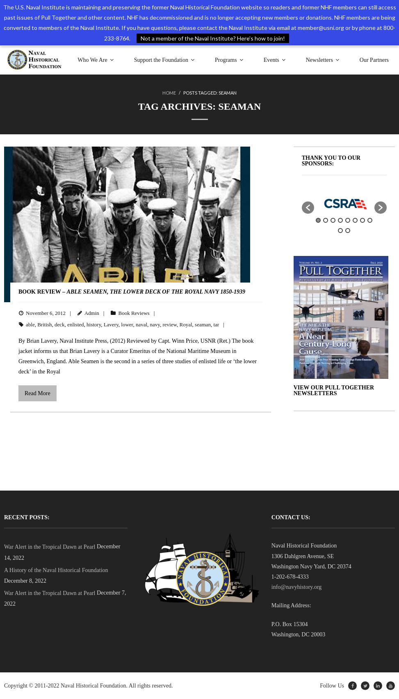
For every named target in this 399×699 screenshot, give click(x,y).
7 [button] (362, 220)
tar (216, 324)
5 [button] (347, 220)
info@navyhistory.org (296, 587)
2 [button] (325, 220)
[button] (308, 207)
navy (155, 324)
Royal (186, 324)
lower (127, 324)
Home (169, 92)
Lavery (111, 324)
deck (60, 324)
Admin (91, 313)
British (44, 324)
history (94, 324)
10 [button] (347, 230)
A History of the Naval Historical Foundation (56, 570)
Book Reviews (133, 313)
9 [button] (340, 230)
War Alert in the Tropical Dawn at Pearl (49, 547)
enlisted (75, 324)
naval (141, 324)
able (30, 324)
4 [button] (340, 220)
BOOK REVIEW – (131, 292)
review (169, 324)
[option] (344, 203)
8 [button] (369, 220)
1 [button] (318, 220)
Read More (37, 393)
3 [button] (333, 220)
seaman (203, 324)
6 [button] (355, 220)
